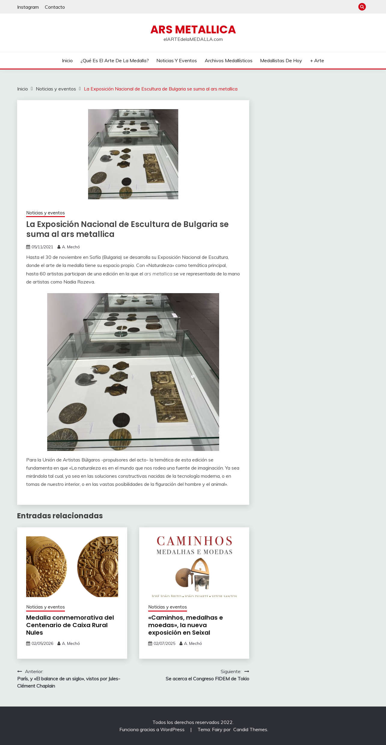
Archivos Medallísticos (229, 60)
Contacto (55, 7)
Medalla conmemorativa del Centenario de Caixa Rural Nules (70, 625)
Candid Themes (250, 729)
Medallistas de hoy (281, 60)
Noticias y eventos (176, 60)
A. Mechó (71, 247)
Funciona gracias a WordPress (152, 729)
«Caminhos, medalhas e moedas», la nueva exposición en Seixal (185, 625)
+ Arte (317, 60)
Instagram (28, 7)
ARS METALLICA (193, 29)
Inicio (67, 60)
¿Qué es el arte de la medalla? (115, 60)
